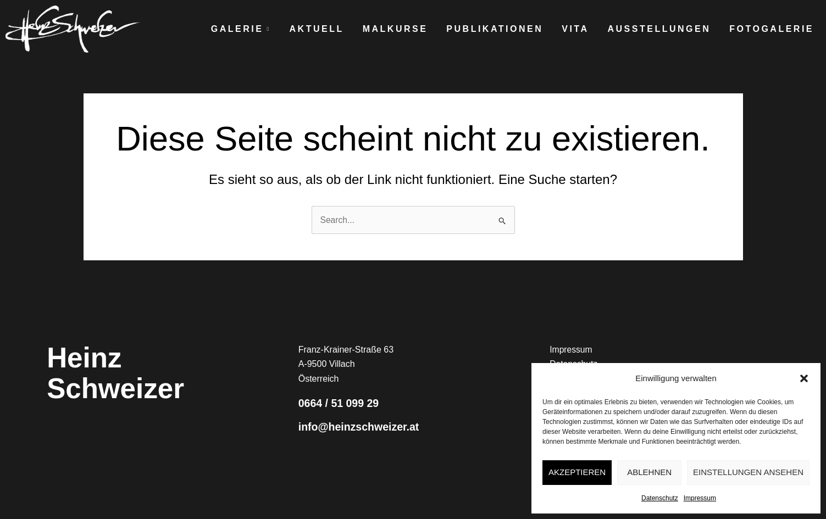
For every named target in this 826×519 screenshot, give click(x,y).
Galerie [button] (241, 29)
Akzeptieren (577, 472)
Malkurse (395, 29)
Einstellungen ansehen (748, 472)
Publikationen (494, 29)
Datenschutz (659, 498)
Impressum (700, 498)
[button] (804, 378)
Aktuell (317, 29)
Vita (575, 29)
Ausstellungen (659, 29)
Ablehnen (649, 472)
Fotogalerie (771, 29)
